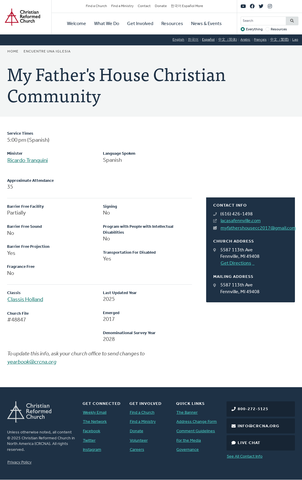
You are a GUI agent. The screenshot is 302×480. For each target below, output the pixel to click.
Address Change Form (196, 422)
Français (260, 40)
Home (13, 51)
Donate (161, 6)
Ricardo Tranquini (27, 161)
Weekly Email (94, 412)
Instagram (92, 450)
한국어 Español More (187, 6)
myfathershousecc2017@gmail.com (254, 228)
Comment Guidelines (195, 431)
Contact (144, 6)
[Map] (250, 164)
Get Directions (236, 263)
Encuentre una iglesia (47, 51)
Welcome (76, 24)
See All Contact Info (244, 456)
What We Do (106, 24)
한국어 (193, 40)
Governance (187, 450)
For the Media (188, 440)
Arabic (245, 40)
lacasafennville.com (241, 221)
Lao (295, 40)
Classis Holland (25, 300)
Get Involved (140, 24)
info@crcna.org (258, 426)
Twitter (89, 440)
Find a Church (96, 6)
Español (208, 40)
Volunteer (139, 440)
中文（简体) (227, 40)
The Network (95, 422)
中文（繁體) (279, 40)
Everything (254, 29)
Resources (172, 24)
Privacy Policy (19, 462)
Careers (137, 450)
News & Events (206, 24)
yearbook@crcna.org (31, 362)
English (178, 40)
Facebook (91, 431)
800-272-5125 (253, 409)
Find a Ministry (122, 6)
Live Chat (249, 443)
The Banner (187, 412)
